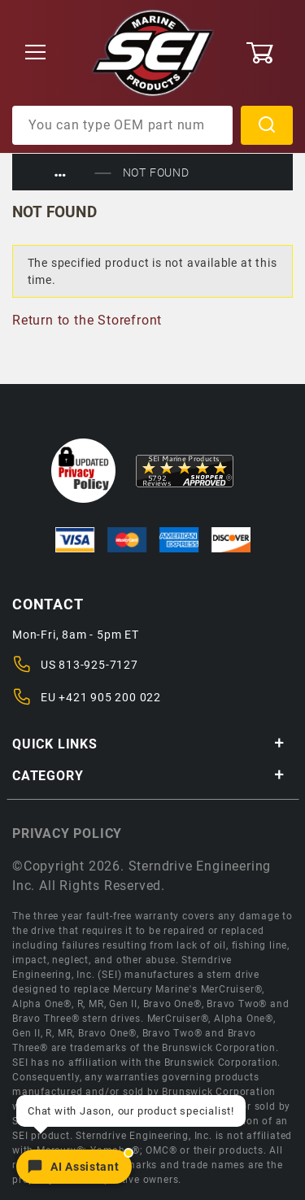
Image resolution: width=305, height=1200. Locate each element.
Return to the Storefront (87, 320)
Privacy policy (67, 833)
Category (148, 775)
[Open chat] (74, 1167)
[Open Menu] (35, 53)
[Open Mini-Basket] (269, 53)
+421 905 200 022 (110, 697)
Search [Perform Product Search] (267, 125)
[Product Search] (122, 125)
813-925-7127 (98, 664)
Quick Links (148, 744)
